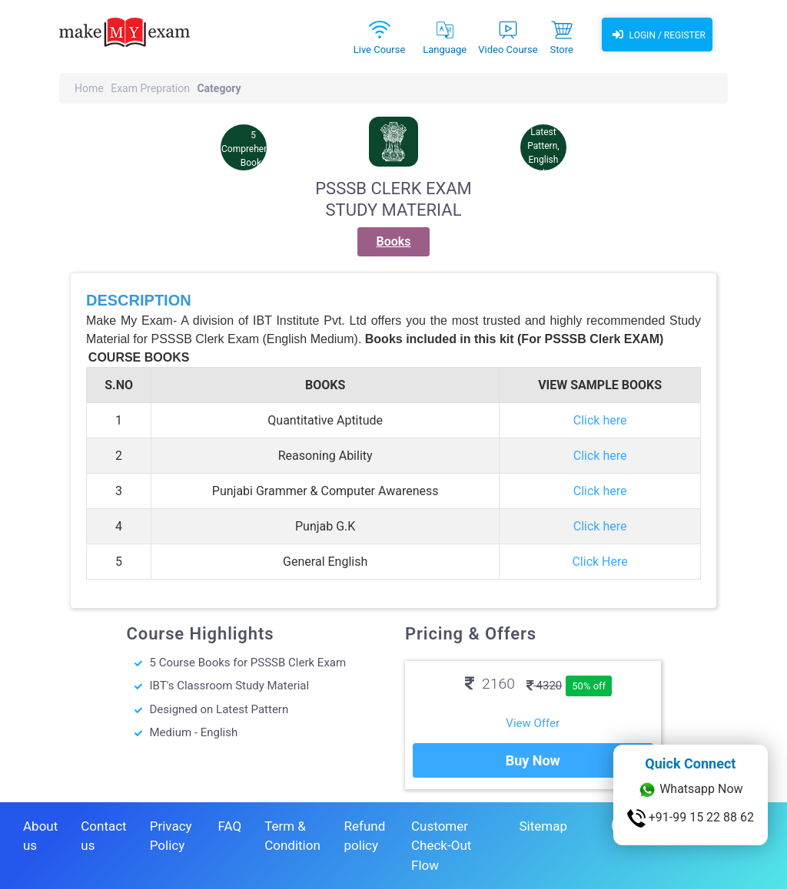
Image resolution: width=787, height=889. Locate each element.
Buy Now (533, 760)
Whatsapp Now (690, 790)
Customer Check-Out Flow (441, 845)
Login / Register (657, 34)
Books (394, 241)
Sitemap (543, 826)
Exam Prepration (150, 88)
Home (89, 88)
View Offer (533, 723)
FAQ (229, 826)
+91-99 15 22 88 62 (690, 818)
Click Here (599, 561)
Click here (600, 420)
